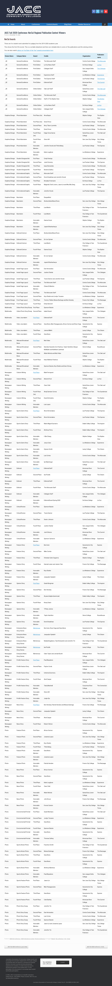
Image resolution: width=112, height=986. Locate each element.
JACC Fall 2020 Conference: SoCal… (97, 947)
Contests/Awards (52, 24)
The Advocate (101, 61)
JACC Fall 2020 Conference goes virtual (16, 947)
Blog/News (67, 24)
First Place (36, 317)
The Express (101, 78)
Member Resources (84, 24)
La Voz (99, 65)
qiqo (65, 938)
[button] (105, 24)
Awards (53, 938)
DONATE (63, 962)
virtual (68, 938)
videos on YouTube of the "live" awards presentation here (35, 50)
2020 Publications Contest (27, 938)
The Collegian (101, 68)
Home (11, 24)
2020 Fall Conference (15, 938)
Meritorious (36, 628)
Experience (100, 75)
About (23, 24)
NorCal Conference (40, 938)
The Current (101, 82)
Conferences (36, 24)
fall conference (60, 938)
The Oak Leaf (101, 89)
